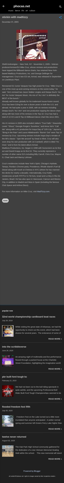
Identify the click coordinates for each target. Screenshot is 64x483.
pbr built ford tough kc (14, 376)
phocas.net (22, 6)
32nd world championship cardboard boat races (28, 316)
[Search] (60, 7)
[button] (60, 17)
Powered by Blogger (32, 471)
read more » (55, 339)
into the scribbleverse (14, 346)
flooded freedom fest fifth (16, 406)
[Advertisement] (32, 282)
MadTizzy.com (43, 191)
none (5, 200)
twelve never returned (14, 437)
